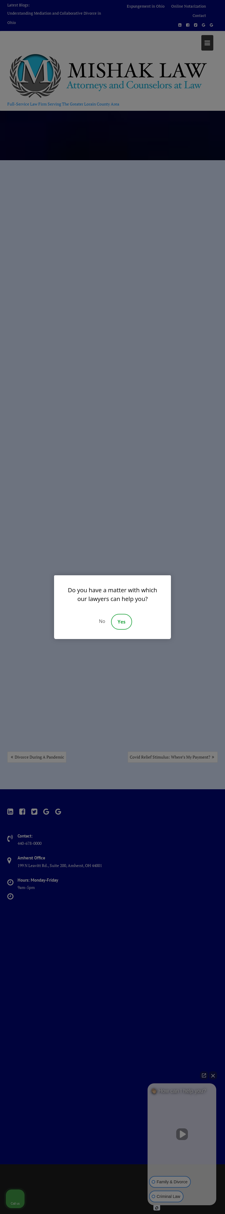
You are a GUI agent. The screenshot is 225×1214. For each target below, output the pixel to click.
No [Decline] (102, 621)
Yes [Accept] (121, 622)
